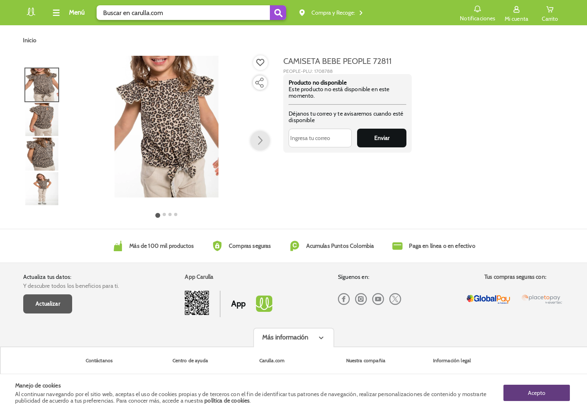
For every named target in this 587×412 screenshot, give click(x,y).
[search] (191, 12)
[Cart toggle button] (549, 12)
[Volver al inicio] (31, 15)
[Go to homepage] (29, 40)
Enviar (381, 138)
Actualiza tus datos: (47, 277)
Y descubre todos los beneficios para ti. (71, 286)
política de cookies (226, 400)
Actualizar (47, 303)
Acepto (536, 393)
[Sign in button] (516, 12)
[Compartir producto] (259, 82)
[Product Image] (166, 126)
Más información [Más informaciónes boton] (285, 337)
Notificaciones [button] (477, 12)
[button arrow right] (260, 141)
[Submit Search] (278, 12)
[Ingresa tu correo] (320, 138)
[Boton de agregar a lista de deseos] (260, 62)
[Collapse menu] (67, 12)
